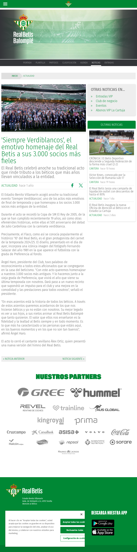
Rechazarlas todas (75, 530)
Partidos (53, 62)
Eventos (98, 105)
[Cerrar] (81, 514)
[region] (45, 529)
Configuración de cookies (75, 538)
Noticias (96, 62)
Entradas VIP (102, 96)
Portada (27, 62)
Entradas (109, 62)
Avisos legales (96, 539)
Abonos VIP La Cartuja (108, 110)
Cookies (126, 539)
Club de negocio (104, 101)
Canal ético (125, 544)
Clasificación (69, 62)
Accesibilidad (113, 544)
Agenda (84, 62)
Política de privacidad (112, 539)
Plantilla (40, 62)
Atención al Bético (29, 490)
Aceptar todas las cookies (75, 522)
